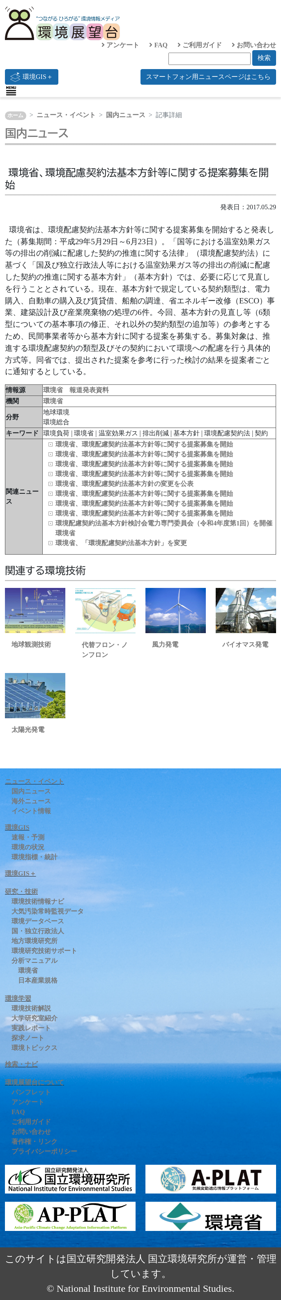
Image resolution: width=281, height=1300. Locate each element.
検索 (264, 57)
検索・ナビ (21, 1064)
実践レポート (31, 1028)
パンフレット (31, 1092)
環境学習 (18, 998)
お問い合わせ (254, 45)
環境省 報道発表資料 (76, 389)
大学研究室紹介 (35, 1018)
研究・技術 (21, 891)
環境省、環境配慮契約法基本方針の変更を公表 (124, 483)
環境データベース (38, 921)
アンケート (120, 45)
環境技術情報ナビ (38, 901)
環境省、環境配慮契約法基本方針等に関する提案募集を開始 (144, 444)
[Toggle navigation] (11, 91)
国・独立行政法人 (38, 931)
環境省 (53, 401)
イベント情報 (31, 810)
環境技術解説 (31, 1008)
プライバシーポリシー (44, 1151)
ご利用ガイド (199, 45)
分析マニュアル (35, 960)
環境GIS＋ (31, 77)
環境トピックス (35, 1047)
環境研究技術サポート (44, 950)
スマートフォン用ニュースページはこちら (208, 76)
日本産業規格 (38, 980)
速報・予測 (28, 837)
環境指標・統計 (35, 857)
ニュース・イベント (66, 114)
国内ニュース (125, 114)
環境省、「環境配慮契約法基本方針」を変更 (121, 542)
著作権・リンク (35, 1141)
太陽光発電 (28, 729)
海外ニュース (31, 801)
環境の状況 (28, 847)
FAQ (158, 45)
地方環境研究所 (35, 940)
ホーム (15, 115)
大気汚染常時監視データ (48, 911)
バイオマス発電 (245, 644)
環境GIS (17, 827)
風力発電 (165, 644)
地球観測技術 (31, 644)
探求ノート (28, 1037)
